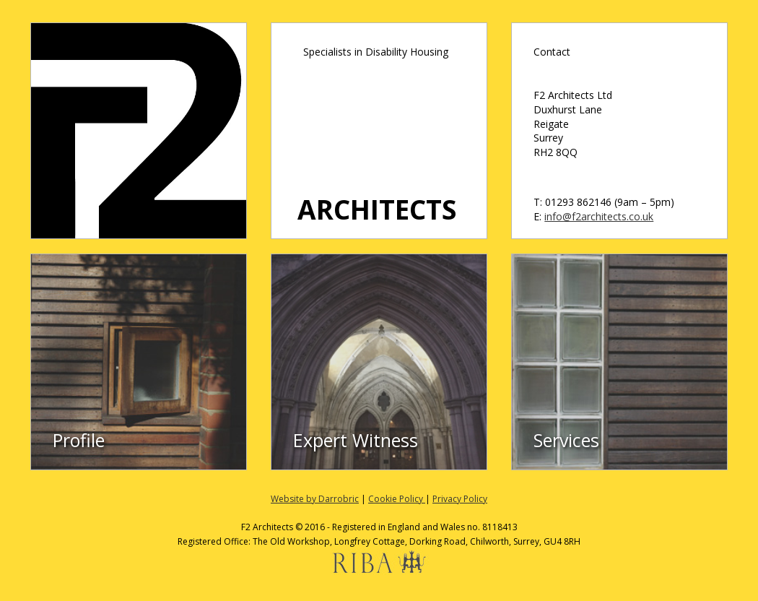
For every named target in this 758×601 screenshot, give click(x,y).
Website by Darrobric (315, 499)
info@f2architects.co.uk (598, 216)
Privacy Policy (459, 499)
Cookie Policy (396, 499)
